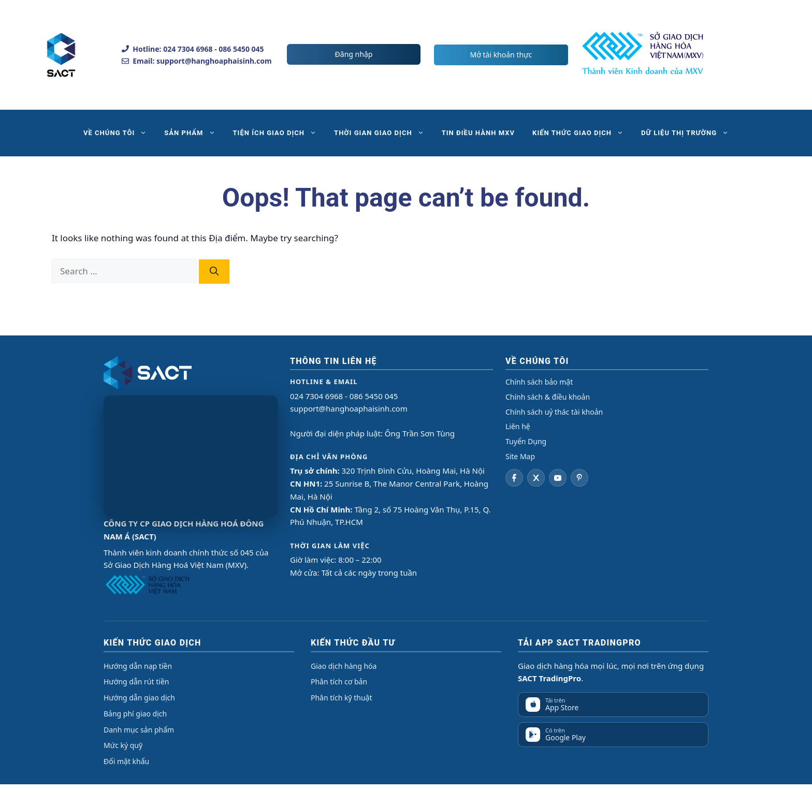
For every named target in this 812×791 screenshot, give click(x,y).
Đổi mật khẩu (126, 761)
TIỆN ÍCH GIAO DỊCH (279, 133)
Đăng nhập (354, 54)
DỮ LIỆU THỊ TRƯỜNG (689, 133)
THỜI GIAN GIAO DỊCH (383, 133)
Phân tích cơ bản (339, 681)
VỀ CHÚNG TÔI (119, 133)
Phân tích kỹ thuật (341, 697)
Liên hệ (517, 426)
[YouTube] (558, 478)
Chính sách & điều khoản (547, 397)
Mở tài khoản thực (501, 55)
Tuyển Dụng (525, 441)
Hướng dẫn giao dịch (139, 697)
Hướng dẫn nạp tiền (138, 666)
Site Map (520, 456)
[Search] (214, 271)
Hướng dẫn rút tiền (136, 681)
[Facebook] (514, 478)
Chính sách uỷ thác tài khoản (554, 412)
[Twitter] (536, 478)
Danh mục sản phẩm (139, 730)
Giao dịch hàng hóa (343, 666)
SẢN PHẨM (194, 133)
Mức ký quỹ (123, 745)
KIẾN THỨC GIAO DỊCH (582, 133)
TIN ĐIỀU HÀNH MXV (478, 133)
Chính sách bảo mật (539, 382)
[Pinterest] (579, 478)
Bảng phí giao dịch (135, 714)
